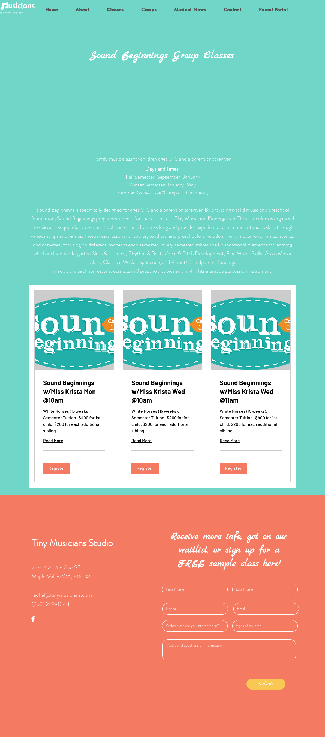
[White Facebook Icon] (33, 619)
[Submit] (265, 684)
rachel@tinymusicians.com (62, 595)
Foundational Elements (242, 245)
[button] (56, 468)
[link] (74, 391)
